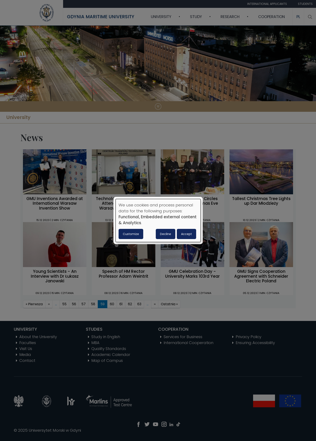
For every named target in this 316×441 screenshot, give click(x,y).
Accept (186, 234)
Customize (131, 234)
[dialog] (158, 220)
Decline (165, 234)
